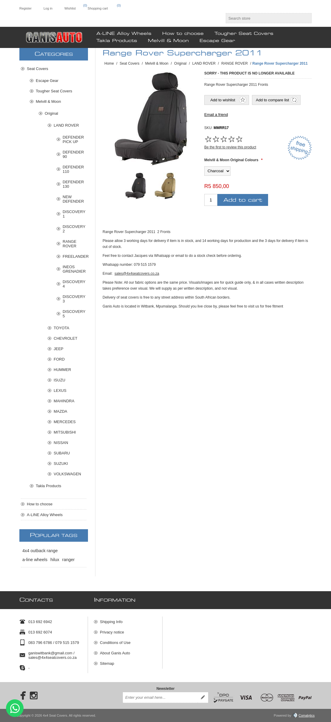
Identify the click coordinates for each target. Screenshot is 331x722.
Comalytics (304, 715)
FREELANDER (74, 256)
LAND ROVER (66, 125)
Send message (15, 708)
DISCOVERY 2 (74, 228)
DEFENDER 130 (73, 184)
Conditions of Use (115, 642)
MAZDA (60, 411)
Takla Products (48, 486)
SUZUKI (61, 463)
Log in (48, 8)
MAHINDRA (64, 401)
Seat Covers (37, 68)
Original (51, 113)
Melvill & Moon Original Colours (231, 160)
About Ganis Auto (115, 653)
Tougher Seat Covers (54, 91)
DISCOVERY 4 (74, 284)
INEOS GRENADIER (74, 269)
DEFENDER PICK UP (73, 139)
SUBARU (62, 453)
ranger (68, 559)
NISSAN (61, 442)
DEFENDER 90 (73, 154)
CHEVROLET (65, 338)
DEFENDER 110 (73, 169)
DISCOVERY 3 (74, 298)
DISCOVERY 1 (74, 213)
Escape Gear (47, 80)
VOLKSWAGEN (67, 474)
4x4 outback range (40, 550)
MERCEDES (65, 422)
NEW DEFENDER (73, 199)
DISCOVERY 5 (74, 313)
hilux (54, 559)
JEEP (59, 349)
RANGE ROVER (69, 243)
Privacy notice (112, 632)
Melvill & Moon (48, 101)
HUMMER (62, 369)
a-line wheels (34, 559)
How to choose (39, 504)
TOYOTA (61, 328)
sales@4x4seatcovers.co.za (137, 273)
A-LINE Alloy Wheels (45, 515)
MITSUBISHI (65, 432)
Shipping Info (111, 621)
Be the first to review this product (230, 147)
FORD (59, 359)
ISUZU (59, 380)
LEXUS (60, 390)
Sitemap (107, 663)
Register (25, 8)
